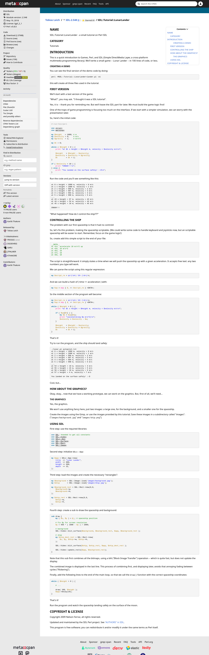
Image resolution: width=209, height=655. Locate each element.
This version (11, 193)
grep (6, 165)
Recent (87, 3)
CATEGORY (175, 36)
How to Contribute (14, 62)
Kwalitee (10, 77)
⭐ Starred (88, 20)
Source (9, 38)
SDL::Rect (60, 443)
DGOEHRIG (10, 243)
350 (15, 71)
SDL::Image (60, 445)
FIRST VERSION (177, 46)
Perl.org (149, 641)
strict (58, 128)
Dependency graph (11, 126)
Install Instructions (14, 147)
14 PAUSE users (10, 209)
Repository (11, 56)
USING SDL (175, 59)
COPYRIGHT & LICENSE (178, 63)
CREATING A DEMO (182, 43)
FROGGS (9, 239)
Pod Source (11, 41)
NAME (170, 32)
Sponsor (66, 3)
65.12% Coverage (13, 80)
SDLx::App (60, 439)
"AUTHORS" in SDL (114, 622)
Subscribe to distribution (17, 144)
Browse (9, 44)
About (58, 3)
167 (20, 71)
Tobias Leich (10, 230)
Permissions (11, 141)
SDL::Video (60, 437)
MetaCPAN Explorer (14, 138)
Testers (9, 71)
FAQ (95, 3)
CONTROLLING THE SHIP (181, 49)
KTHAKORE (10, 255)
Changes (10, 47)
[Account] (200, 3)
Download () (14, 35)
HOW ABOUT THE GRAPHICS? (184, 53)
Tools (101, 3)
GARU (7, 247)
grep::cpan (77, 3)
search (7, 156)
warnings (59, 130)
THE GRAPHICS (180, 56)
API (107, 3)
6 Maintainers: (10, 236)
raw (15, 38)
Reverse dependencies (13, 120)
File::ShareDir (9, 107)
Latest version (12, 196)
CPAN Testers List (10, 123)
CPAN (5, 104)
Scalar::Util (8, 110)
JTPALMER (9, 251)
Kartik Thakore (11, 221)
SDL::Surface (61, 441)
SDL (8, 14)
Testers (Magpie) (13, 74)
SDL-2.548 (71, 20)
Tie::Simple (8, 113)
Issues (9, 59)
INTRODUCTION (174, 39)
